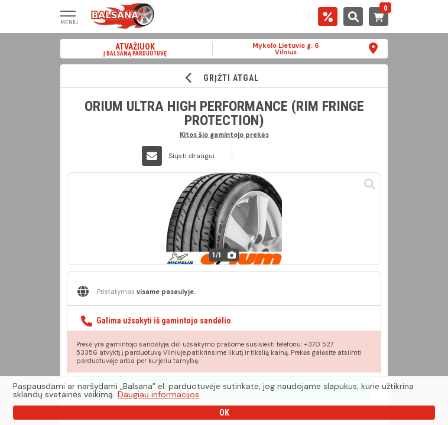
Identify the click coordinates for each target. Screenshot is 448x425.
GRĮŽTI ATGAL (224, 77)
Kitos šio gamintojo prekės (224, 134)
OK (224, 412)
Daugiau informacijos (158, 394)
